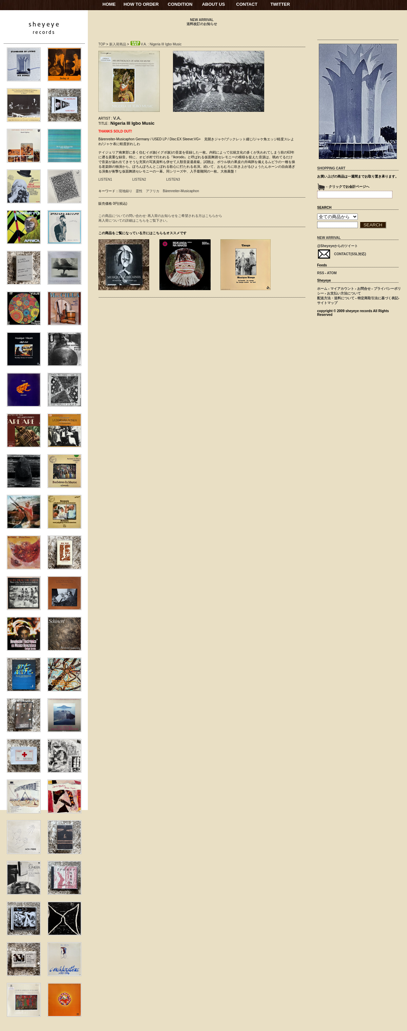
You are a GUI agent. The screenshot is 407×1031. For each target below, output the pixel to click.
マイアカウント (342, 288)
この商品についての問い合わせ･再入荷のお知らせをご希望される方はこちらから (160, 216)
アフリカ (152, 191)
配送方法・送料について (335, 298)
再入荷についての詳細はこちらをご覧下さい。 (134, 220)
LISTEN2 (139, 179)
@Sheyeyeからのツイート (337, 246)
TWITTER (280, 4)
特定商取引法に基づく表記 (377, 298)
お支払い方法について (344, 293)
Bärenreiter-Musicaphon (181, 191)
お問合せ (364, 288)
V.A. (117, 118)
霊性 (139, 191)
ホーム (322, 288)
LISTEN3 (173, 179)
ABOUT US (213, 4)
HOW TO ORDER (141, 4)
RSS (320, 273)
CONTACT (246, 4)
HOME (109, 4)
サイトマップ (327, 303)
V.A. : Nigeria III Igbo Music (155, 44)
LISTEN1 (105, 179)
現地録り (125, 191)
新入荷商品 (117, 44)
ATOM (332, 273)
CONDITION (180, 4)
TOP (101, 44)
